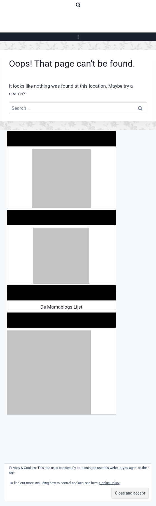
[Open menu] (78, 36)
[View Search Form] (78, 5)
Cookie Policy (109, 483)
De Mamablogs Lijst (61, 307)
